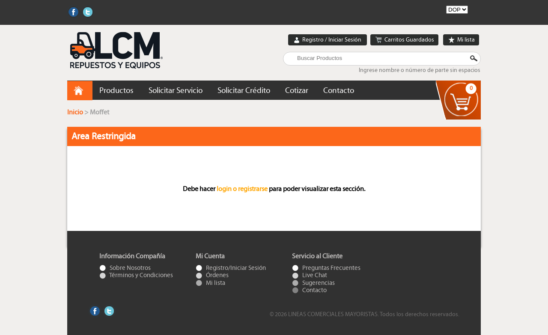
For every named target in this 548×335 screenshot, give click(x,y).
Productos (116, 90)
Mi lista (461, 40)
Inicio (75, 112)
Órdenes (212, 275)
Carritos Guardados (404, 40)
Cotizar (296, 90)
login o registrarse (242, 189)
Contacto (338, 90)
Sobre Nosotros (125, 268)
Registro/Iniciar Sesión (231, 268)
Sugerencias (313, 283)
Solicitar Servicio (176, 90)
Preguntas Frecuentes (326, 268)
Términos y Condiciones (136, 275)
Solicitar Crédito (243, 90)
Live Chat (309, 275)
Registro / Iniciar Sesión (327, 40)
